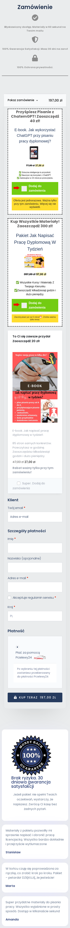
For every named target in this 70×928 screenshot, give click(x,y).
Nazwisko (24, 558)
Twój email (16, 508)
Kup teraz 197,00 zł (37, 697)
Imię (12, 539)
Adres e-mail (18, 578)
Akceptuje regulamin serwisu (32, 597)
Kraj (11, 607)
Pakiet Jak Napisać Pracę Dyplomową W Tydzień (35, 242)
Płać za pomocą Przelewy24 (31, 655)
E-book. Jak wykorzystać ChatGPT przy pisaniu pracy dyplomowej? (34, 135)
